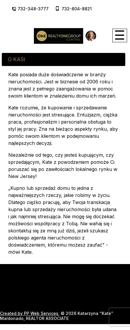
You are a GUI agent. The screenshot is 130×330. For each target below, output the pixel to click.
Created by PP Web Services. (30, 313)
